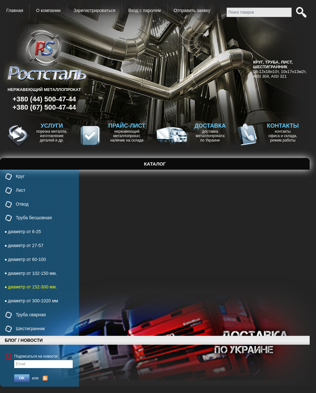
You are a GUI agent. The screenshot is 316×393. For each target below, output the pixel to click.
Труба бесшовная (34, 217)
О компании (48, 10)
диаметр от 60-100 (27, 259)
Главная (14, 10)
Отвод (22, 204)
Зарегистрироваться (94, 10)
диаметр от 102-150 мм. (32, 273)
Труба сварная (31, 314)
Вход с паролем (144, 10)
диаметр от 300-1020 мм (33, 300)
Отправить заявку (192, 10)
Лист (20, 190)
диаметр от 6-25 (24, 231)
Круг (20, 176)
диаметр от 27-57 (25, 245)
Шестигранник (30, 328)
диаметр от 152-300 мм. (32, 286)
